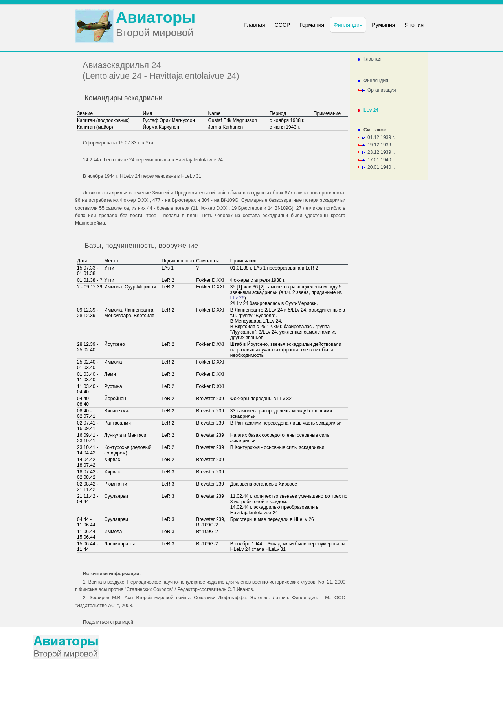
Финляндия (375, 80)
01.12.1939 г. (381, 137)
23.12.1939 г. (381, 152)
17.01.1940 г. (381, 160)
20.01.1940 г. (381, 167)
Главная (372, 59)
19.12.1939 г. (381, 145)
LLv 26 (237, 298)
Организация (381, 90)
